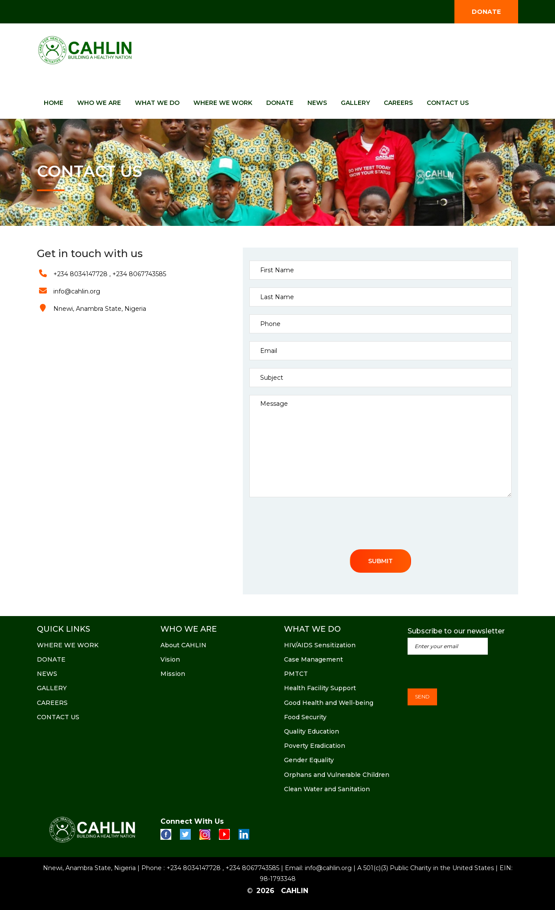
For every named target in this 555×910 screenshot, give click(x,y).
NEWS (317, 103)
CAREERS (398, 103)
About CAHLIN (183, 645)
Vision (170, 659)
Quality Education (311, 731)
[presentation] (315, 525)
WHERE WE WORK (222, 103)
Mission (172, 674)
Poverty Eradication (314, 746)
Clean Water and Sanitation (327, 789)
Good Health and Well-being (328, 703)
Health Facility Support (320, 688)
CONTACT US (448, 103)
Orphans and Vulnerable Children (336, 775)
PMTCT (296, 674)
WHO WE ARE (99, 103)
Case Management (313, 659)
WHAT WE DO (157, 103)
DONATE (486, 12)
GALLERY (355, 103)
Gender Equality (309, 760)
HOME (53, 103)
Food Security (305, 717)
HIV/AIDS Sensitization (320, 645)
